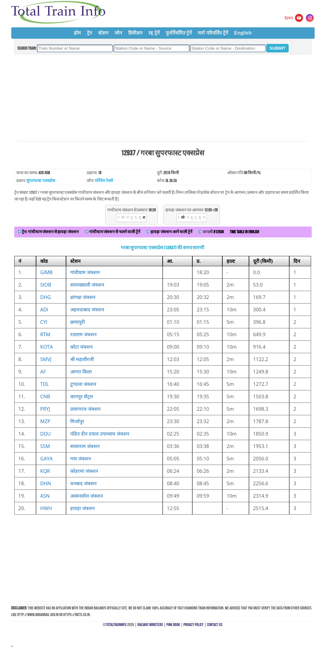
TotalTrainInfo (116, 624)
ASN (45, 495)
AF (43, 371)
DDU (45, 433)
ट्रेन (89, 32)
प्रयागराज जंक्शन (85, 409)
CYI (44, 322)
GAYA (46, 458)
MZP (45, 421)
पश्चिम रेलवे (104, 180)
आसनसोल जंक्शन (86, 495)
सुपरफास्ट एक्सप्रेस (40, 180)
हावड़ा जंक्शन (82, 508)
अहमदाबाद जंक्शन (87, 309)
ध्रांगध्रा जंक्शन (82, 297)
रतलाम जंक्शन (83, 334)
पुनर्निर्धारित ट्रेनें (179, 32)
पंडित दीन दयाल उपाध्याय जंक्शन (99, 433)
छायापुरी (77, 322)
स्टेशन (103, 32)
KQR (45, 471)
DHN (45, 483)
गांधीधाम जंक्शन (85, 272)
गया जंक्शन (80, 458)
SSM (45, 446)
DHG (45, 297)
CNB (45, 396)
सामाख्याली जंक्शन (87, 284)
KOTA (46, 346)
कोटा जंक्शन (81, 346)
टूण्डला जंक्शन (83, 384)
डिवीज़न (135, 32)
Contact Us (215, 624)
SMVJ (45, 359)
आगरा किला (81, 371)
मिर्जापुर (77, 421)
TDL (44, 384)
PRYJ (45, 409)
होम (77, 32)
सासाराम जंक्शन (85, 446)
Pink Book (173, 624)
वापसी (211, 231)
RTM (45, 334)
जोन (118, 32)
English (243, 32)
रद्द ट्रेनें (153, 32)
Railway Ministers (150, 624)
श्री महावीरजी (82, 359)
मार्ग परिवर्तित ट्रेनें (213, 32)
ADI (44, 309)
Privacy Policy (194, 624)
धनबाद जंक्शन (83, 483)
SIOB (45, 284)
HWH (46, 508)
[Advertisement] (162, 98)
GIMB (46, 272)
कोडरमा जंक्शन (84, 471)
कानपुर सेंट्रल (81, 396)
